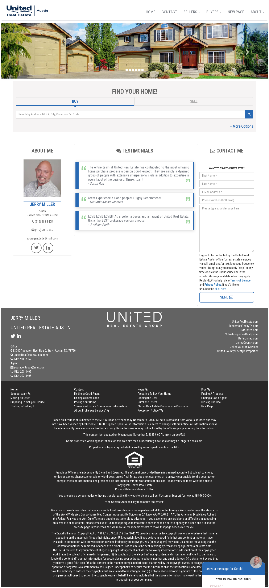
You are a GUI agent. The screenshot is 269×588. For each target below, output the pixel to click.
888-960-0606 (202, 495)
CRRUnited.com (249, 330)
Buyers (214, 11)
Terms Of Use (146, 489)
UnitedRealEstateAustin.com (29, 354)
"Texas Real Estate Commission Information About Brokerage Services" (100, 408)
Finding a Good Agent (87, 393)
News (143, 389)
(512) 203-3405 (42, 221)
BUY (75, 101)
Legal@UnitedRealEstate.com (193, 546)
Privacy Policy (212, 284)
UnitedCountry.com (247, 342)
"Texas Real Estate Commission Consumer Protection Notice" (163, 408)
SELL (193, 101)
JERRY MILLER (42, 204)
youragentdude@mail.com (42, 238)
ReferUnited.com (248, 338)
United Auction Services (244, 347)
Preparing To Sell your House (28, 402)
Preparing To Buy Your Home (154, 393)
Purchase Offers (147, 402)
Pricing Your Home (85, 402)
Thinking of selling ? (22, 406)
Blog (205, 389)
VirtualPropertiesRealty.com (241, 334)
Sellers (191, 11)
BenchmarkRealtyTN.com (243, 326)
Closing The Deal (211, 402)
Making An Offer (20, 398)
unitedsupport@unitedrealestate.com (131, 523)
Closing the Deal (147, 398)
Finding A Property (212, 393)
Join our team (20, 393)
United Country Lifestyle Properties (237, 351)
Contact (169, 11)
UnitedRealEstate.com (245, 321)
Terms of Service (240, 280)
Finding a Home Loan (86, 398)
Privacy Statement (126, 489)
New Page (236, 11)
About (257, 11)
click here (220, 289)
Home (150, 11)
